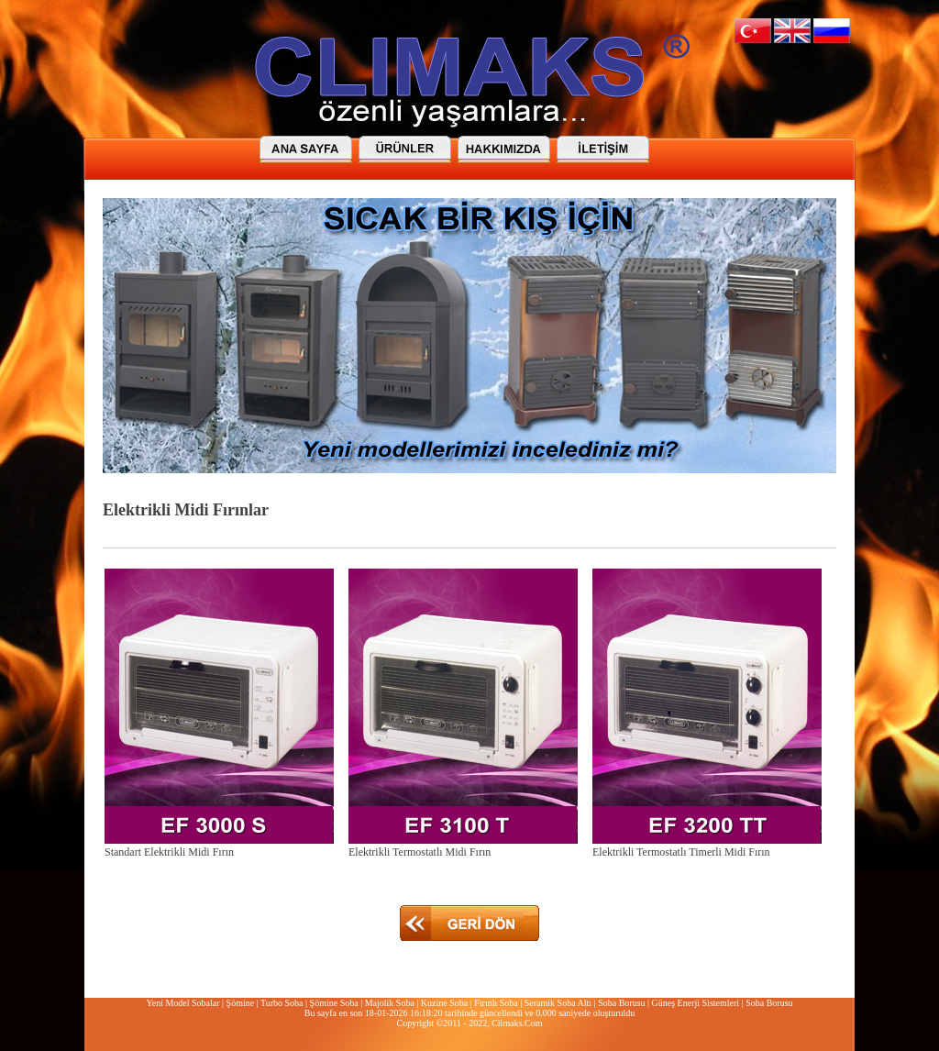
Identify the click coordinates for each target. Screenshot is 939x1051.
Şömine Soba (334, 1003)
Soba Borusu (621, 1003)
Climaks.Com (517, 1023)
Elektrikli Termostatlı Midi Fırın (419, 852)
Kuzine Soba (444, 1003)
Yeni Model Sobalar (182, 1003)
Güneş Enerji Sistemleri (696, 1003)
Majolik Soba (389, 1003)
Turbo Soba (282, 1003)
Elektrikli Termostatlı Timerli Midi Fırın (681, 852)
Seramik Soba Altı (558, 1003)
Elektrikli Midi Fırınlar (186, 510)
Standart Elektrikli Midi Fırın (169, 852)
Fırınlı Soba (496, 1003)
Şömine (240, 1003)
